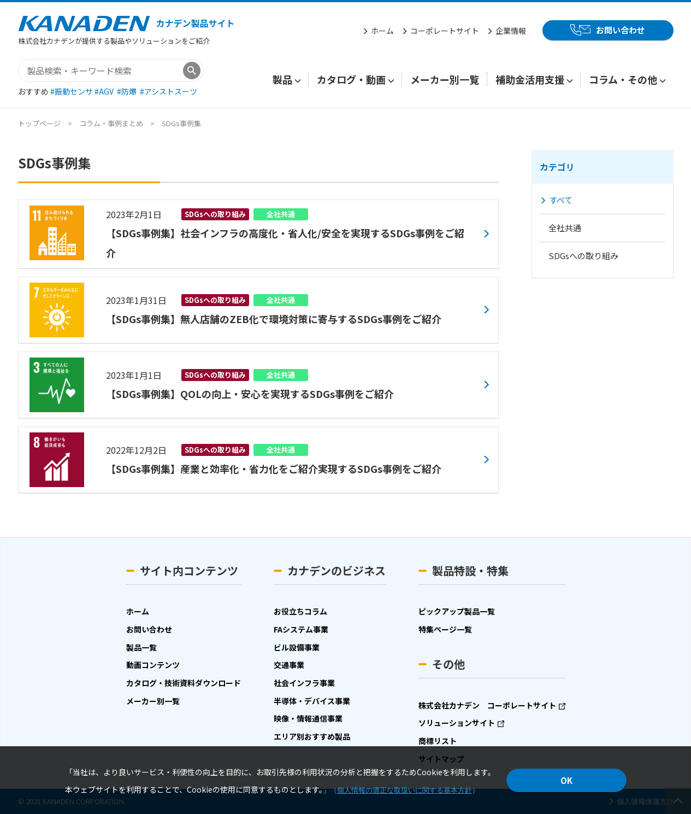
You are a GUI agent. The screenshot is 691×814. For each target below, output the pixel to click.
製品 (282, 79)
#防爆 (127, 91)
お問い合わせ (620, 30)
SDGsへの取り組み (583, 255)
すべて (560, 200)
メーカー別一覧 (444, 79)
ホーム (382, 30)
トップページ (39, 123)
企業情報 (510, 30)
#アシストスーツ (168, 91)
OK (566, 780)
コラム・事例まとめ (111, 123)
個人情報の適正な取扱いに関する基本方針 (404, 790)
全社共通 (564, 227)
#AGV (105, 91)
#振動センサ (72, 91)
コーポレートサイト (444, 30)
